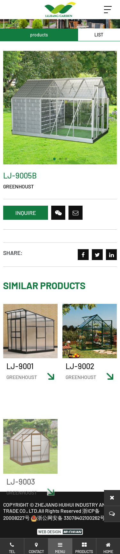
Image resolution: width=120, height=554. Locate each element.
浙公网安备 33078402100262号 (68, 518)
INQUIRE (25, 212)
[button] (54, 159)
